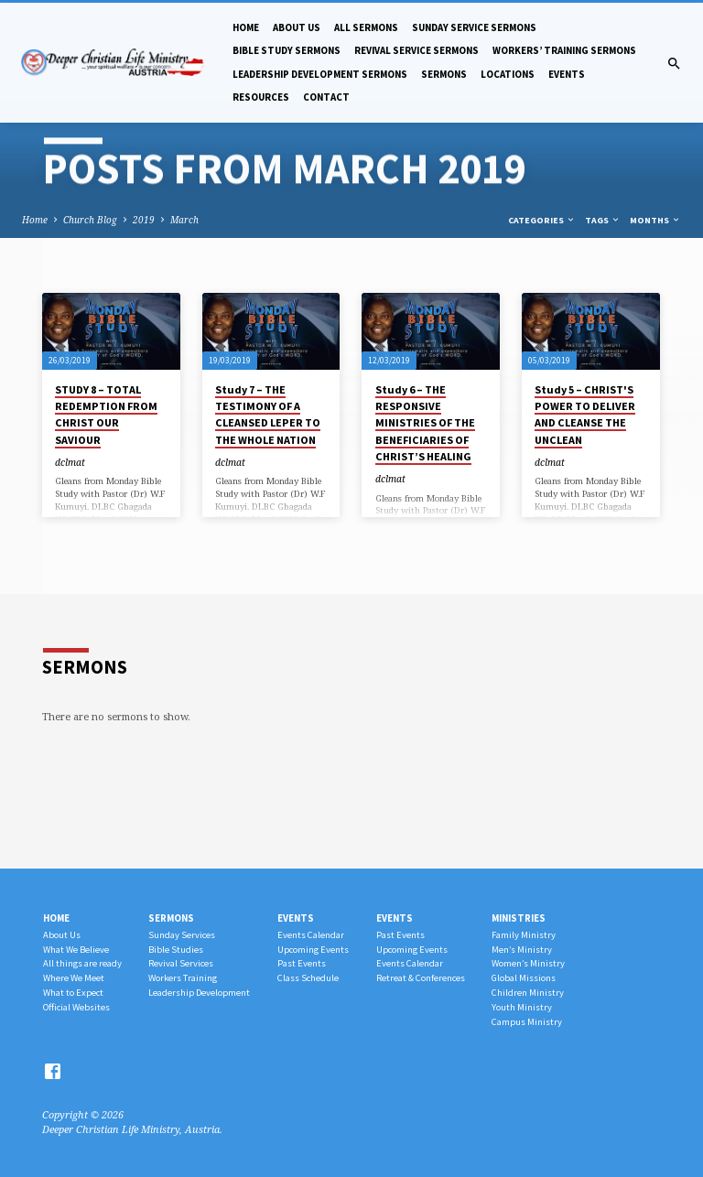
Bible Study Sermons (287, 50)
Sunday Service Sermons (474, 27)
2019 (144, 219)
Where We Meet (73, 978)
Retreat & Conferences (420, 978)
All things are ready (82, 963)
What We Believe (76, 950)
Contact (326, 97)
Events (566, 74)
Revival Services (180, 963)
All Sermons (366, 27)
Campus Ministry (527, 1022)
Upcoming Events (313, 950)
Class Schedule (308, 978)
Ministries (519, 918)
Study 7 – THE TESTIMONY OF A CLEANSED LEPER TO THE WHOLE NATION (267, 415)
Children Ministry (528, 993)
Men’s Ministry (522, 950)
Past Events (301, 963)
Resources (261, 97)
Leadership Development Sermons (320, 74)
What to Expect (73, 993)
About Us (296, 27)
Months (655, 220)
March (184, 219)
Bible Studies (175, 950)
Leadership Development (199, 993)
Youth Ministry (522, 1007)
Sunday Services (181, 935)
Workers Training (182, 978)
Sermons (444, 74)
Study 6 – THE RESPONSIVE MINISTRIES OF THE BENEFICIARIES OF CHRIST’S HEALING (425, 423)
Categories (542, 220)
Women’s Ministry (528, 963)
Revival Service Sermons (416, 50)
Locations (508, 74)
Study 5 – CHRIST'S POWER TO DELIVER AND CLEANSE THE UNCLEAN (585, 415)
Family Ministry (524, 935)
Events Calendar (310, 935)
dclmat (70, 462)
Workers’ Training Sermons (564, 50)
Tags (603, 220)
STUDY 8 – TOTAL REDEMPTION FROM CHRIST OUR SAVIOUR (106, 415)
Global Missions (524, 978)
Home (246, 27)
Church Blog (90, 219)
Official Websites (76, 1007)
